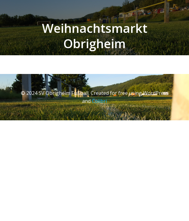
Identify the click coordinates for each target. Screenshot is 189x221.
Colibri (99, 101)
